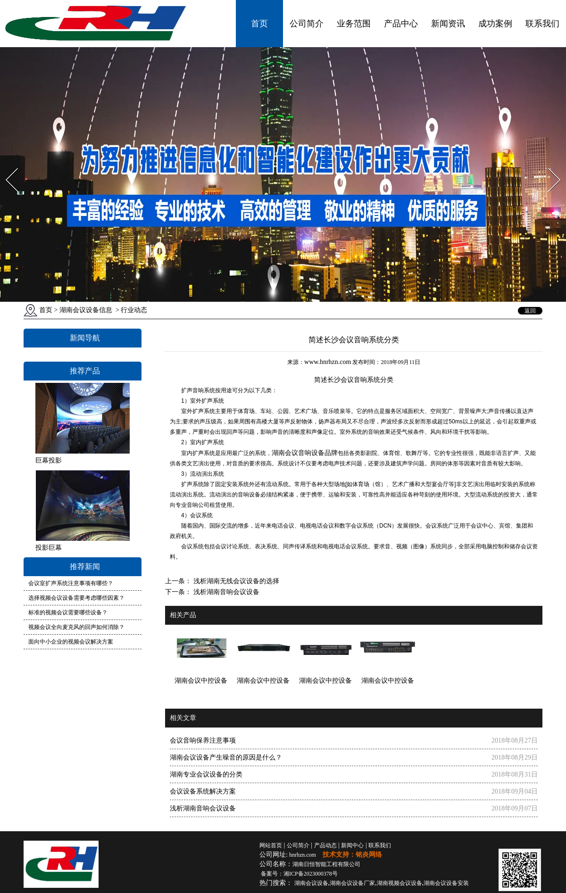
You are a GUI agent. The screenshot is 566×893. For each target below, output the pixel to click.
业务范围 (354, 23)
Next (548, 165)
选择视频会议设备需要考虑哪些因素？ (76, 598)
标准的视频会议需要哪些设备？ (68, 612)
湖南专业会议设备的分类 (206, 774)
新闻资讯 (448, 23)
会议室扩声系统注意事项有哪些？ (70, 583)
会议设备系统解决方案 (203, 791)
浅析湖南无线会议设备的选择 (235, 581)
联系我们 (542, 23)
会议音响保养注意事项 (203, 740)
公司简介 (307, 23)
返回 (530, 310)
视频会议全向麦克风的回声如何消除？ (76, 627)
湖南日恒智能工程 (326, 864)
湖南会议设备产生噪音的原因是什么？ (226, 757)
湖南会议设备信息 (85, 310)
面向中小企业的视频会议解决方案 (70, 641)
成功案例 (495, 23)
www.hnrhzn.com (327, 361)
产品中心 (401, 23)
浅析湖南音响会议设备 (225, 591)
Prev (6, 165)
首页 (259, 23)
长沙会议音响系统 (353, 379)
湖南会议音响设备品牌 (305, 452)
